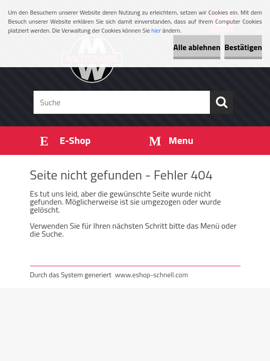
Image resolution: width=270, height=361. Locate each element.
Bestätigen (243, 47)
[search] (221, 102)
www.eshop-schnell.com (151, 274)
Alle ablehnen (196, 47)
